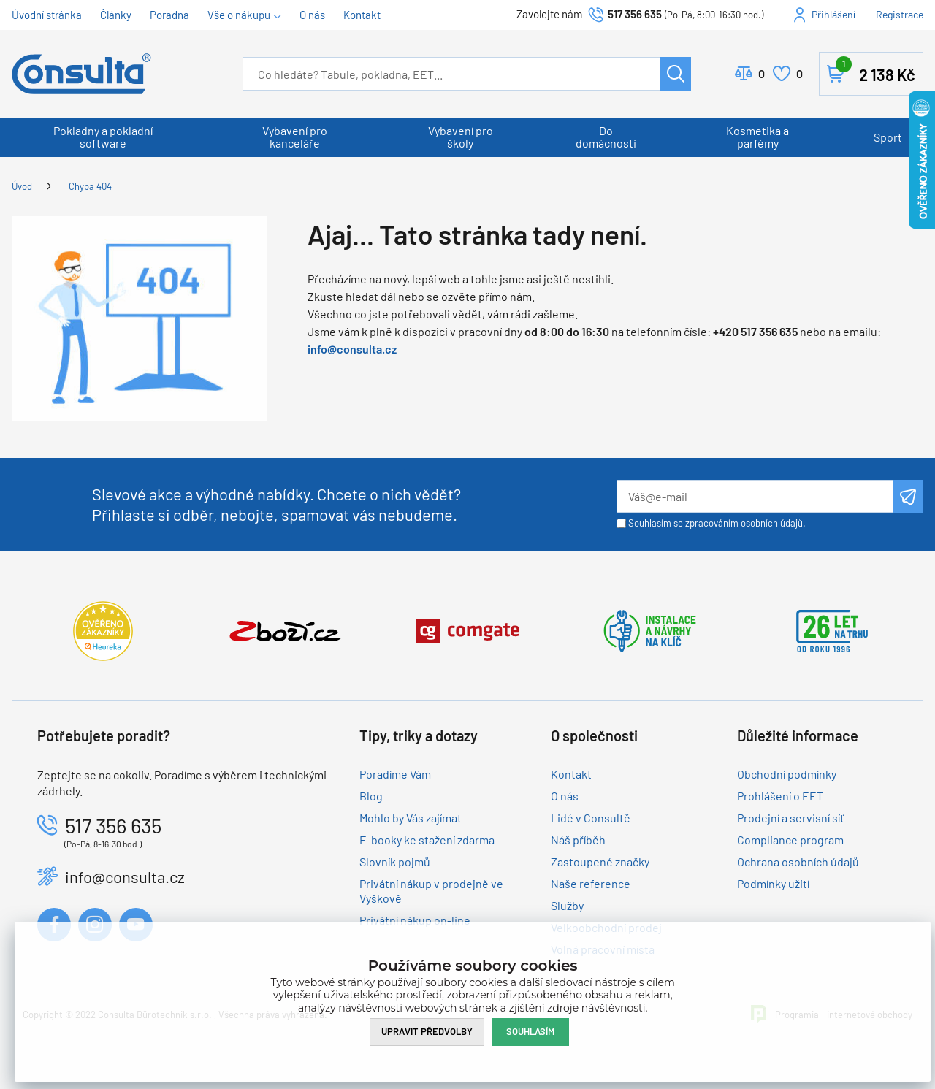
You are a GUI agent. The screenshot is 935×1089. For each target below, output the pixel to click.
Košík (875, 70)
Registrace (899, 14)
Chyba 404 (90, 186)
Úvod (22, 186)
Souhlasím (530, 1031)
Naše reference (590, 883)
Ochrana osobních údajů (798, 861)
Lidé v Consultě (590, 818)
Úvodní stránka (47, 14)
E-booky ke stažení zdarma (427, 840)
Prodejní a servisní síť (790, 818)
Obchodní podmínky (786, 774)
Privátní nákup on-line (414, 920)
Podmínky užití (773, 883)
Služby (567, 905)
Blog (371, 796)
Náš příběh (578, 840)
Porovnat (761, 73)
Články (115, 14)
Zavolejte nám (550, 13)
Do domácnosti (606, 136)
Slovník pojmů (394, 861)
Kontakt (362, 14)
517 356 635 (635, 13)
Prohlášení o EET (780, 796)
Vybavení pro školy (460, 136)
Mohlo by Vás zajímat (410, 818)
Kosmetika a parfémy (757, 136)
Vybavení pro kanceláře (294, 136)
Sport (888, 137)
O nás (312, 14)
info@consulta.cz (352, 349)
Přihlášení (833, 14)
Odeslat (908, 496)
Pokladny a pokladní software (103, 136)
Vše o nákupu (238, 14)
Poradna (169, 14)
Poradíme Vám (395, 774)
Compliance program (790, 840)
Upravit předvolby (427, 1031)
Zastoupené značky (600, 861)
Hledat (675, 74)
